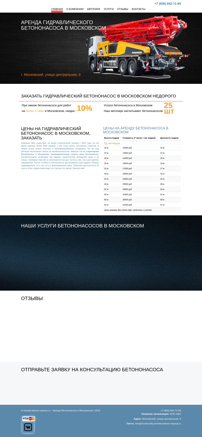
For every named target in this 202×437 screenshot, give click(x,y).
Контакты (138, 9)
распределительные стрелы (64, 154)
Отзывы (122, 9)
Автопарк (93, 9)
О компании (74, 9)
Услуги (109, 9)
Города (25, 414)
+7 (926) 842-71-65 (167, 3)
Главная (57, 9)
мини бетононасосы (88, 154)
